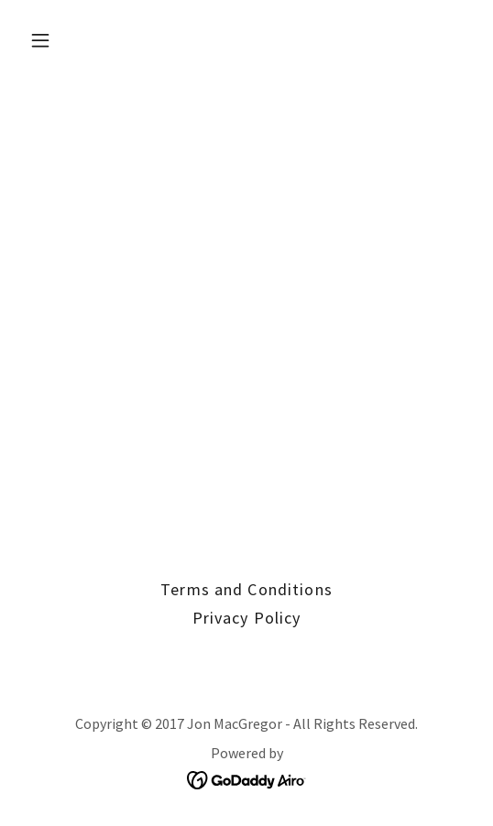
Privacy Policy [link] (246, 617)
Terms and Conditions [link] (246, 589)
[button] (73, 40)
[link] (247, 777)
